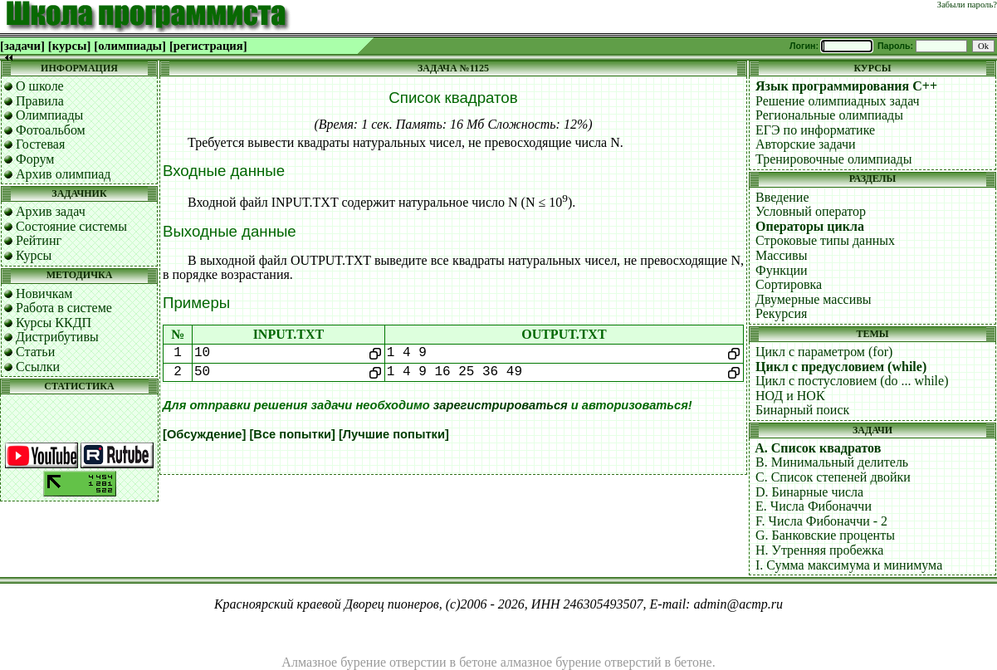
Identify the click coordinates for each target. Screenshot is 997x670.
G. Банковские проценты (825, 535)
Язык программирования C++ (846, 86)
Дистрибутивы (57, 337)
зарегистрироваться (500, 405)
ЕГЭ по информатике (815, 130)
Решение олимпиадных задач (837, 101)
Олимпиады (49, 115)
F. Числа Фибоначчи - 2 (821, 521)
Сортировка (788, 284)
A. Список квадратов (818, 448)
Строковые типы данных (825, 240)
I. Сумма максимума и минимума (848, 565)
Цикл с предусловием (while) (840, 366)
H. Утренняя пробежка (819, 550)
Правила (40, 101)
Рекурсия (781, 313)
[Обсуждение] (204, 434)
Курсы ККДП (53, 322)
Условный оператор (810, 211)
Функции (781, 270)
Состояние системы (71, 226)
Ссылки (38, 366)
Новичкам (44, 293)
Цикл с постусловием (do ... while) (851, 381)
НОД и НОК (790, 396)
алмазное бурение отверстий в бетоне (606, 662)
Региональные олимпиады (829, 115)
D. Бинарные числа (809, 492)
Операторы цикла (809, 226)
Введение (782, 197)
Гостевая (40, 144)
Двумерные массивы (813, 299)
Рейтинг (38, 240)
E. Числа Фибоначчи (813, 506)
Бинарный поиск (802, 410)
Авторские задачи (805, 144)
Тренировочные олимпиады (833, 159)
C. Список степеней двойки (833, 477)
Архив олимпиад (63, 174)
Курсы (33, 255)
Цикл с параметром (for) (823, 352)
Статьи (35, 352)
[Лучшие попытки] (394, 434)
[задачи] (22, 45)
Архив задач (51, 211)
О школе (40, 86)
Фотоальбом (51, 130)
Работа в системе (64, 308)
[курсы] (69, 45)
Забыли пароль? (967, 4)
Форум (35, 159)
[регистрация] (208, 45)
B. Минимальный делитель (831, 462)
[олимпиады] (130, 45)
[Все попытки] (292, 434)
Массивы (781, 255)
